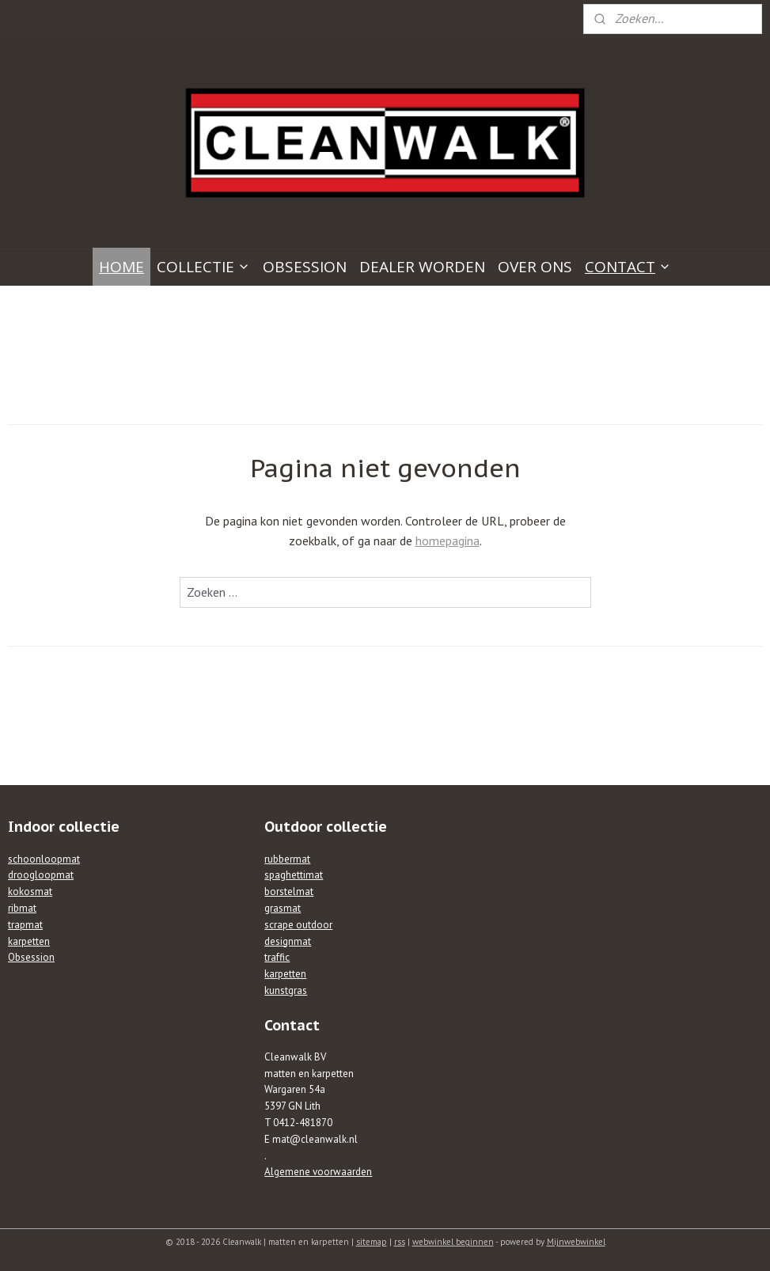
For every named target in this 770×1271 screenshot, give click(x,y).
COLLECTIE (203, 266)
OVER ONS (535, 266)
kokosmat (30, 891)
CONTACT (628, 266)
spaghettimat (293, 875)
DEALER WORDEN (422, 266)
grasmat (282, 908)
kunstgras (285, 990)
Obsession (31, 957)
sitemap (371, 1241)
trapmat (25, 924)
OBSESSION (305, 266)
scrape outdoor (298, 924)
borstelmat (288, 891)
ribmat (22, 908)
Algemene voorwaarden (318, 1171)
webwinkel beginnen (453, 1241)
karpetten (29, 941)
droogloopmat (41, 875)
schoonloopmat (44, 859)
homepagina (447, 541)
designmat (287, 941)
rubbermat (287, 859)
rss (399, 1241)
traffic (277, 957)
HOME (121, 266)
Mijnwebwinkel (576, 1241)
